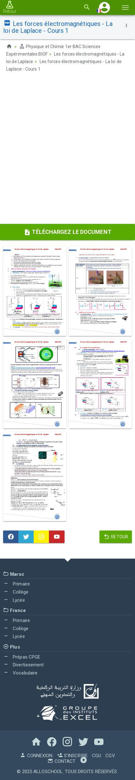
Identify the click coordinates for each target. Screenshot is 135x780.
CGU (96, 755)
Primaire (16, 584)
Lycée (14, 600)
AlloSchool (48, 771)
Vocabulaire (20, 673)
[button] (104, 7)
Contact (61, 761)
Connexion (36, 755)
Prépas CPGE (21, 657)
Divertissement (23, 665)
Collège (15, 592)
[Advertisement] (67, 150)
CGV (110, 755)
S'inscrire (72, 755)
